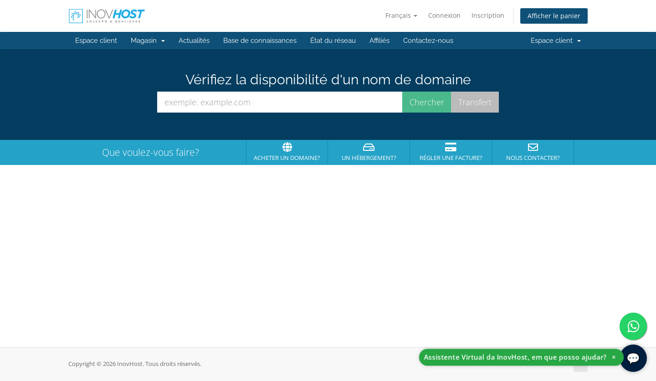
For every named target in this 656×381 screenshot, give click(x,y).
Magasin (148, 40)
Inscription (488, 15)
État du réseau (333, 40)
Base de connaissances (260, 40)
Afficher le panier (554, 15)
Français (401, 15)
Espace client (96, 40)
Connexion (444, 15)
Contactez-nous (428, 40)
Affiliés (379, 40)
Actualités (194, 40)
